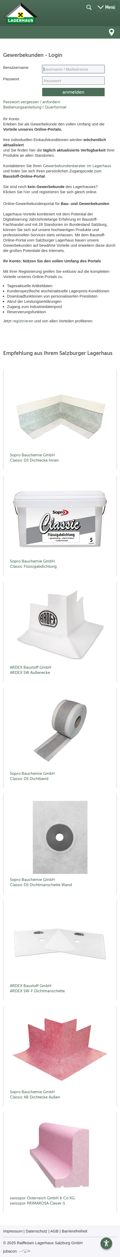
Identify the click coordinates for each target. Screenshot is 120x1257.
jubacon (16, 1251)
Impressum (12, 1231)
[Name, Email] (73, 69)
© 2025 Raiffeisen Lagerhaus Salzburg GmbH (43, 1243)
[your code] (73, 80)
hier (26, 192)
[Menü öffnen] (107, 7)
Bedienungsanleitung (22, 107)
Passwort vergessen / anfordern (31, 102)
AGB (54, 1231)
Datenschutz (36, 1231)
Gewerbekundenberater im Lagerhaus (77, 166)
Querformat (55, 107)
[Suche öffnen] (89, 7)
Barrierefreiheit (74, 1231)
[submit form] (73, 92)
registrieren (22, 321)
